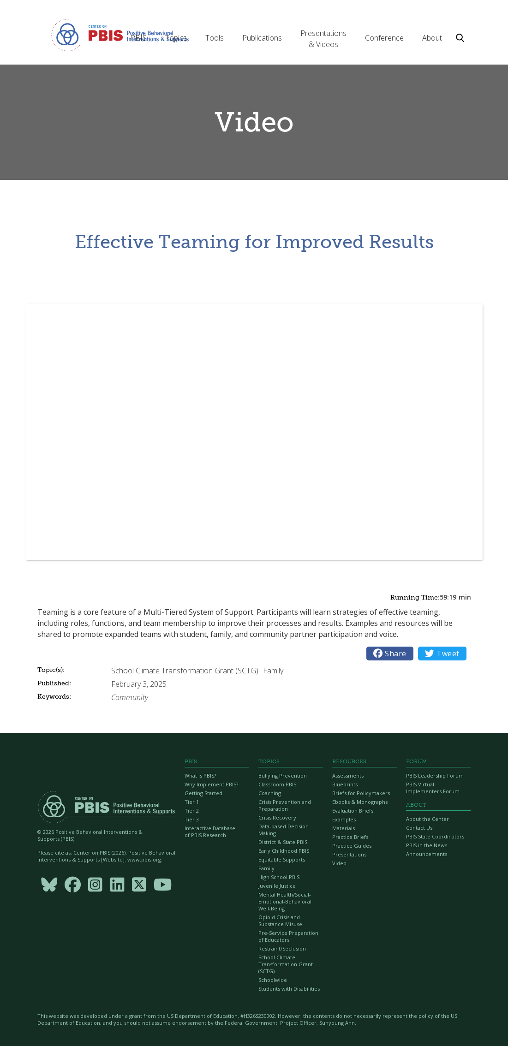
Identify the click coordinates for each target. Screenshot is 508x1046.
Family (266, 868)
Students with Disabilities (289, 988)
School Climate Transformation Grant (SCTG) (285, 964)
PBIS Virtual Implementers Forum (433, 788)
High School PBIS (278, 877)
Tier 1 (192, 801)
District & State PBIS (282, 841)
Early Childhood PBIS (283, 850)
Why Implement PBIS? (211, 784)
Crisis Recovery (277, 817)
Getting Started (203, 793)
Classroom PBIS (277, 784)
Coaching (269, 793)
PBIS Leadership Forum (435, 775)
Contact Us (419, 827)
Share (389, 653)
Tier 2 (192, 810)
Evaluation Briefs (352, 810)
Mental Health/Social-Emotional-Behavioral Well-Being (284, 901)
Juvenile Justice (277, 885)
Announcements (426, 853)
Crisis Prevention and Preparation (284, 805)
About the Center (427, 818)
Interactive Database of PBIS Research (210, 831)
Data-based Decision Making (283, 830)
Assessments (348, 775)
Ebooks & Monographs (360, 801)
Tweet (442, 653)
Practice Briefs (350, 836)
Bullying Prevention (282, 775)
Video (339, 863)
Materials (343, 828)
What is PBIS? (200, 775)
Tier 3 (192, 819)
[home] (120, 34)
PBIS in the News (426, 845)
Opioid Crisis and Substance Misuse (280, 920)
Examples (344, 819)
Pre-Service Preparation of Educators (288, 936)
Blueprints (345, 784)
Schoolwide (272, 979)
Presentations (349, 854)
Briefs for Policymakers (361, 793)
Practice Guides (351, 845)
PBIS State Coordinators (435, 836)
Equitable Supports (281, 859)
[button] (138, 38)
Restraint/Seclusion (282, 948)
